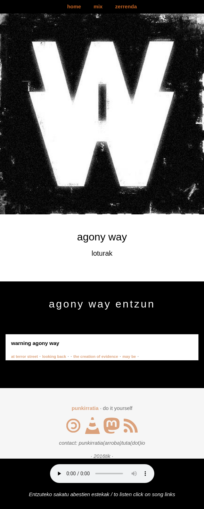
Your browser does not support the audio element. (102, 473)
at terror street (24, 356)
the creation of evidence (95, 356)
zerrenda (126, 6)
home (74, 6)
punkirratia (85, 408)
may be (129, 356)
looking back (54, 356)
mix (98, 6)
